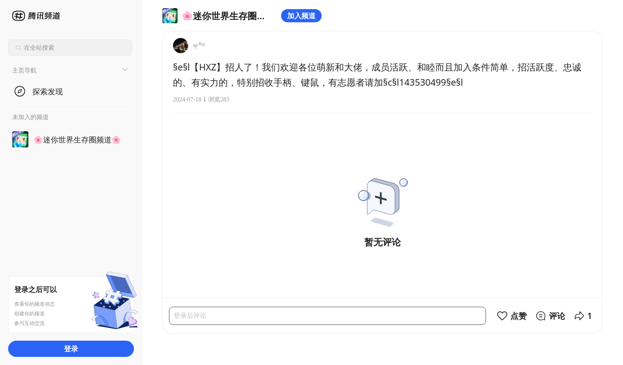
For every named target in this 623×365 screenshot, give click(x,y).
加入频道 (301, 15)
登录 (71, 348)
